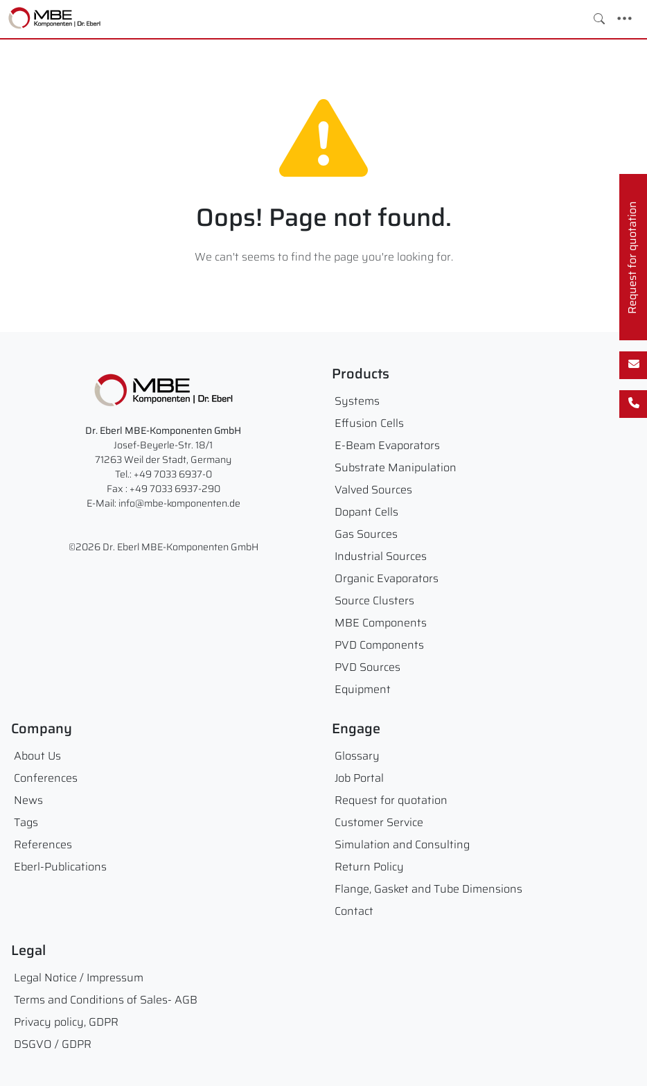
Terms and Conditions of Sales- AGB (105, 999)
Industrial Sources (381, 556)
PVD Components (379, 645)
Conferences (46, 778)
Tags (26, 822)
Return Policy (369, 866)
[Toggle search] (599, 18)
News (28, 800)
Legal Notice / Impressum (78, 977)
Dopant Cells (366, 511)
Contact (354, 911)
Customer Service (379, 822)
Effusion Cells (369, 423)
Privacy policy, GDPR (66, 1022)
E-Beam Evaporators (387, 445)
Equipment (363, 689)
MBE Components (381, 622)
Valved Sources (373, 489)
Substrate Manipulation (396, 467)
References (43, 844)
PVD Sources (367, 667)
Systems (357, 401)
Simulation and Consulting (402, 844)
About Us (37, 755)
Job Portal (359, 778)
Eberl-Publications (60, 866)
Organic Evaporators (386, 578)
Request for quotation (391, 800)
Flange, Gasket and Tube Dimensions (428, 888)
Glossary (357, 755)
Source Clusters (374, 600)
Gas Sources (366, 534)
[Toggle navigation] (624, 18)
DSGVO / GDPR (52, 1044)
